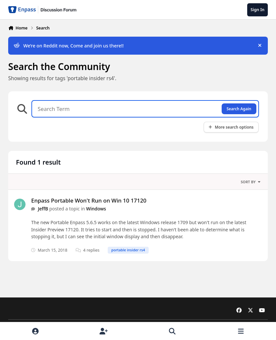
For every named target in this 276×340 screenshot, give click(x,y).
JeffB (43, 209)
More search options (231, 127)
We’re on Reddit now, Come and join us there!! (68, 46)
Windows (96, 209)
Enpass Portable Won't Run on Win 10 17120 (88, 200)
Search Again (239, 108)
